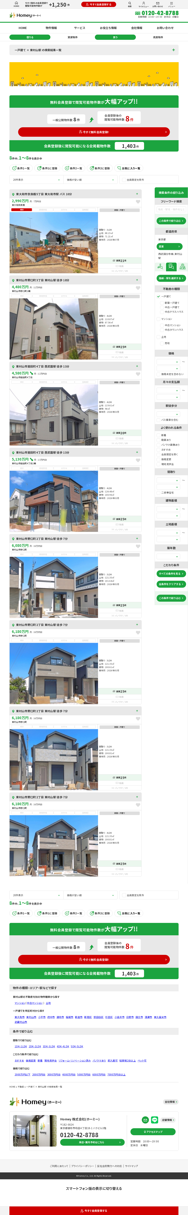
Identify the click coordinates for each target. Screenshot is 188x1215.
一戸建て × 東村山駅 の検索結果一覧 (38, 50)
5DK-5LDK (77, 1046)
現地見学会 (165, 464)
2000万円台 (39, 1074)
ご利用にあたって (59, 1166)
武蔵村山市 (21, 1022)
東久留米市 (160, 1017)
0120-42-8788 (79, 1135)
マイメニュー (144, 5)
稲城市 (69, 1017)
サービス (79, 28)
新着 (161, 435)
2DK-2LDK (35, 1046)
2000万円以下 (23, 1074)
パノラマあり (99, 1060)
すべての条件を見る (170, 573)
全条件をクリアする (170, 584)
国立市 (139, 1017)
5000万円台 (84, 1074)
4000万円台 (69, 1074)
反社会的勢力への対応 (109, 1166)
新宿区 (88, 1017)
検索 (130, 4)
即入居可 (113, 1060)
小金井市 (120, 1017)
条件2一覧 (73, 168)
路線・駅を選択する (170, 278)
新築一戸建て (170, 302)
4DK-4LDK (63, 1046)
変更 (161, 246)
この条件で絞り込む (170, 220)
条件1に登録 (47, 168)
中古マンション (170, 325)
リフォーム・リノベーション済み (75, 1060)
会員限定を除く (167, 454)
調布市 (60, 1017)
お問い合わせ (158, 4)
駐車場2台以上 (127, 1060)
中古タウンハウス (171, 329)
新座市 (78, 1017)
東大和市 (20, 1017)
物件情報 (51, 28)
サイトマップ (131, 1166)
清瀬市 (148, 1017)
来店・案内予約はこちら (91, 1142)
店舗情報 (167, 1120)
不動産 (21, 1086)
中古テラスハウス (172, 311)
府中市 (51, 1017)
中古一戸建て (170, 307)
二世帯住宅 (165, 492)
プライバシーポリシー (82, 1166)
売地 (165, 343)
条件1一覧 (21, 168)
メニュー (172, 4)
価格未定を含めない (170, 374)
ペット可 (142, 1060)
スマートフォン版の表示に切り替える (94, 1188)
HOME (16, 4)
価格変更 (164, 459)
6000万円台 (99, 1074)
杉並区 (109, 1017)
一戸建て (164, 296)
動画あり (164, 440)
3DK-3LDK (49, 1046)
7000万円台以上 (116, 1074)
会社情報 (136, 28)
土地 (161, 337)
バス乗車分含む (167, 419)
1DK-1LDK (21, 1046)
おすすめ (164, 449)
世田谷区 (98, 1017)
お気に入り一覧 (128, 168)
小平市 (42, 1017)
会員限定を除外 (133, 180)
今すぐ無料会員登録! (94, 132)
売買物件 (158, 37)
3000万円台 (54, 1074)
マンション (164, 319)
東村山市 (31, 1017)
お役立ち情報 (108, 28)
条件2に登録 (100, 168)
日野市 (130, 1017)
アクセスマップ (153, 1131)
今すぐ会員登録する (98, 4)
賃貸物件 (73, 37)
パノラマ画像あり (168, 444)
